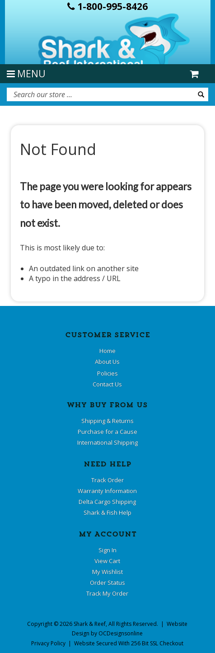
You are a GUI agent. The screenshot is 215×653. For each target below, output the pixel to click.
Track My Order (107, 593)
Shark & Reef (90, 624)
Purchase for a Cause (107, 432)
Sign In (107, 550)
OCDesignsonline (120, 633)
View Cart (107, 561)
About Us (107, 361)
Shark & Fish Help (107, 512)
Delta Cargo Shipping (107, 502)
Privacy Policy (48, 643)
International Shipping (107, 442)
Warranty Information (107, 491)
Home (107, 351)
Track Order (107, 480)
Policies (107, 373)
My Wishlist (107, 572)
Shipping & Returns (107, 421)
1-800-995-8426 (107, 6)
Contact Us (107, 384)
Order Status (107, 582)
